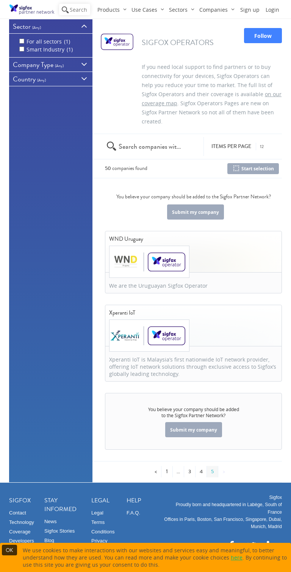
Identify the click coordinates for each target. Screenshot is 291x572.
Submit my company (195, 212)
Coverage (19, 532)
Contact (17, 513)
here (236, 557)
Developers (21, 541)
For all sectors (44, 41)
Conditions (102, 532)
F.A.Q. (133, 513)
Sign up (250, 9)
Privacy (99, 541)
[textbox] (150, 146)
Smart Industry (46, 49)
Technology (21, 522)
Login (272, 9)
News (50, 521)
